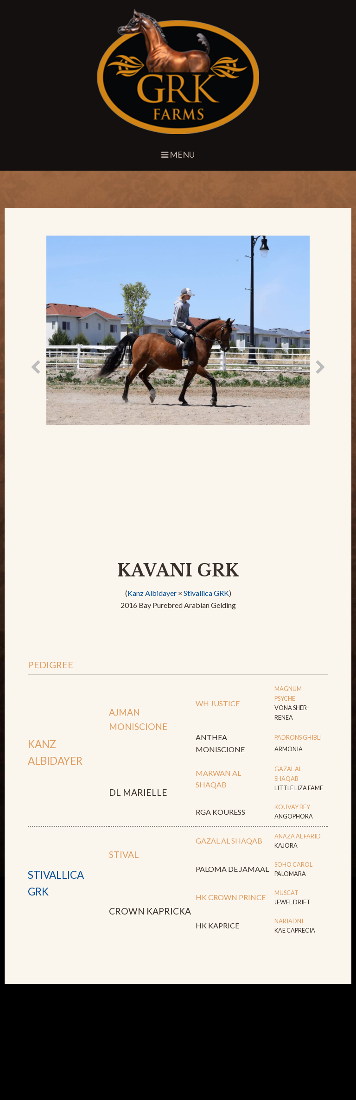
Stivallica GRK (206, 592)
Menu (178, 154)
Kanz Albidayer (152, 592)
